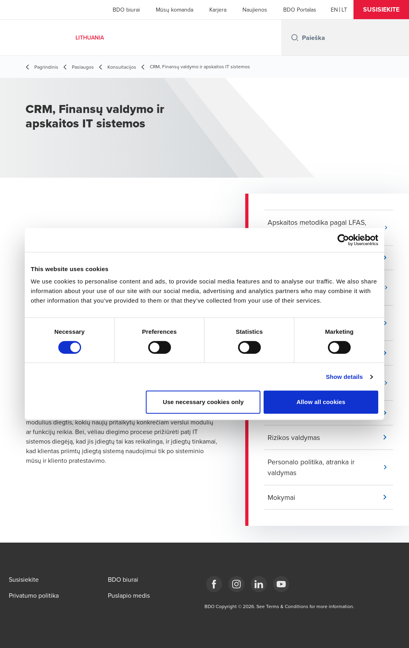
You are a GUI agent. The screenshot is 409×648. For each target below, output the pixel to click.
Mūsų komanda (174, 10)
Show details (344, 376)
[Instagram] (236, 584)
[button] (381, 9)
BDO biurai (126, 10)
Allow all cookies (320, 401)
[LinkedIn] (258, 584)
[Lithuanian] (344, 9)
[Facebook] (214, 584)
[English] (334, 9)
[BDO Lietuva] (281, 584)
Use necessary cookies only (203, 401)
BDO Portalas (299, 10)
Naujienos (254, 10)
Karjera (217, 10)
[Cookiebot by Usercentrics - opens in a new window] (343, 240)
